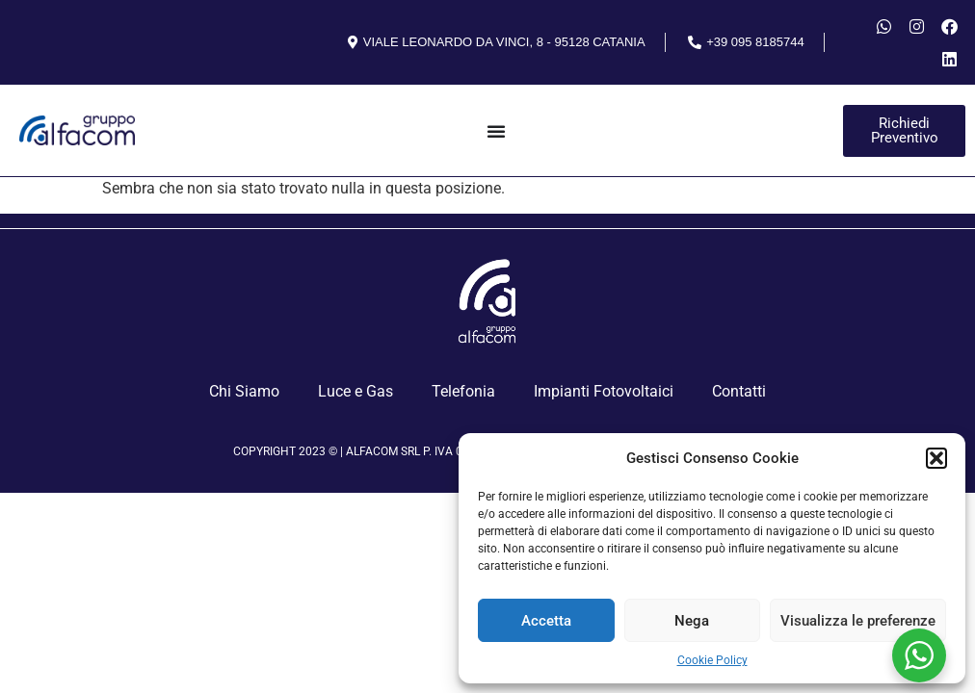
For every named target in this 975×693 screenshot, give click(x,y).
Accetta (546, 620)
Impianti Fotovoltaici (603, 391)
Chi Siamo (244, 391)
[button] (936, 458)
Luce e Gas (355, 391)
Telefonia (463, 391)
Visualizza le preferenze (857, 620)
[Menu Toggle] (496, 131)
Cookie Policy (712, 660)
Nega (691, 620)
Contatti (739, 391)
